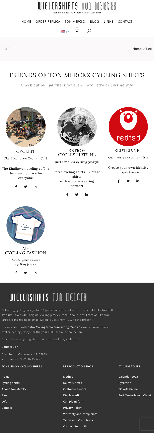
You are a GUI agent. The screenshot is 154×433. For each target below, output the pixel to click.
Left (149, 49)
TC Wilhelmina (128, 389)
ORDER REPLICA (48, 21)
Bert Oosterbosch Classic (135, 395)
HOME (26, 21)
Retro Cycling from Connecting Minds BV (55, 327)
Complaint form (73, 401)
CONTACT (125, 21)
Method (68, 376)
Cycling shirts (11, 383)
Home (137, 49)
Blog (5, 395)
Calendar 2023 (128, 376)
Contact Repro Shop (76, 426)
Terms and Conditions (78, 420)
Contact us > (10, 347)
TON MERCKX (75, 21)
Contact (7, 408)
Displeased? (71, 395)
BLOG (94, 21)
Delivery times (72, 383)
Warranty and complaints (80, 414)
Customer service (74, 389)
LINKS (108, 21)
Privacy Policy (72, 408)
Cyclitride (125, 383)
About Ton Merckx (14, 389)
